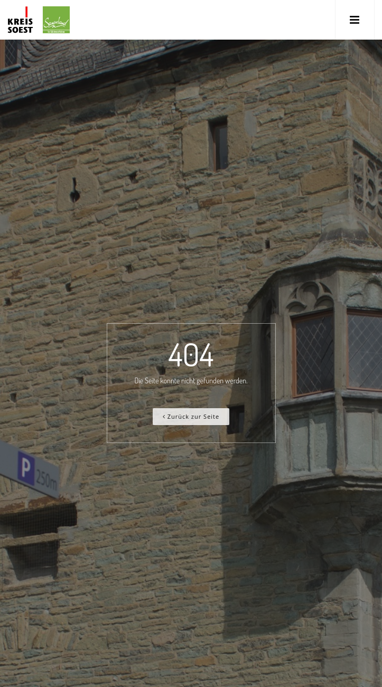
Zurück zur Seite (191, 416)
